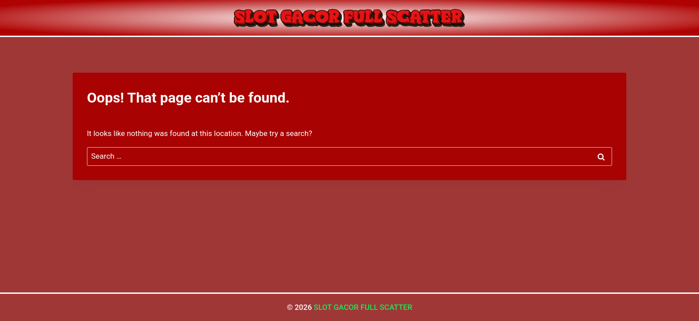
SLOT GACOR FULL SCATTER (363, 307)
